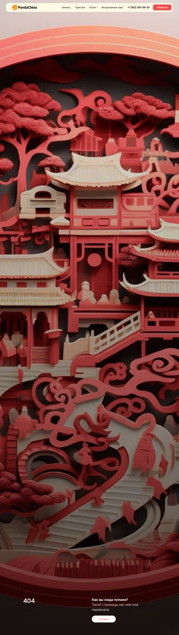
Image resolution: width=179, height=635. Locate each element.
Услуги (92, 7)
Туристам (80, 7)
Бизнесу (66, 7)
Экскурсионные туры (112, 7)
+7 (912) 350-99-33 (139, 7)
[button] (162, 7)
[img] (24, 7)
